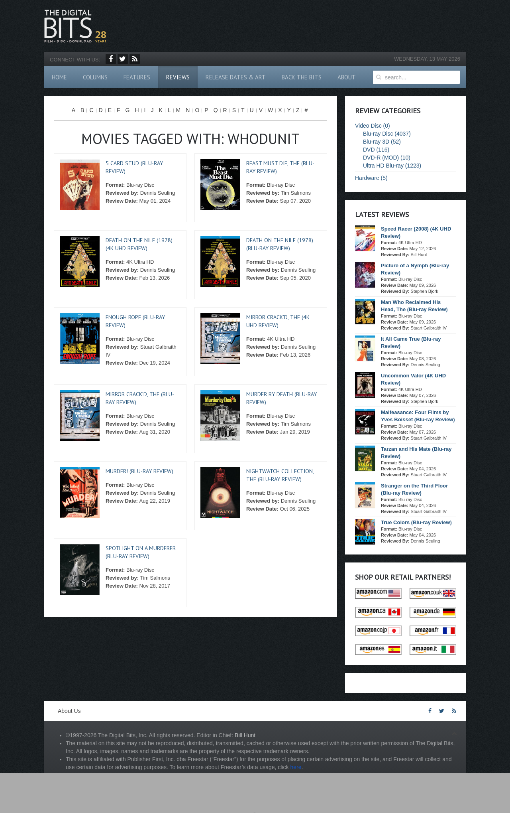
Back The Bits (302, 77)
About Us (69, 711)
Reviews (178, 77)
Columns (95, 77)
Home (59, 77)
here (295, 767)
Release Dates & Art (236, 77)
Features (137, 77)
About (346, 77)
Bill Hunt (245, 735)
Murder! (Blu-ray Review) (139, 471)
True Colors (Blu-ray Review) (416, 522)
